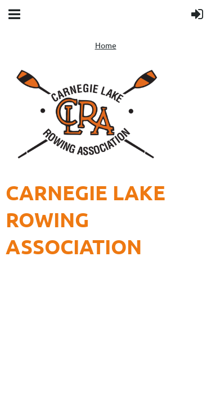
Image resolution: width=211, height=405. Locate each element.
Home (105, 45)
